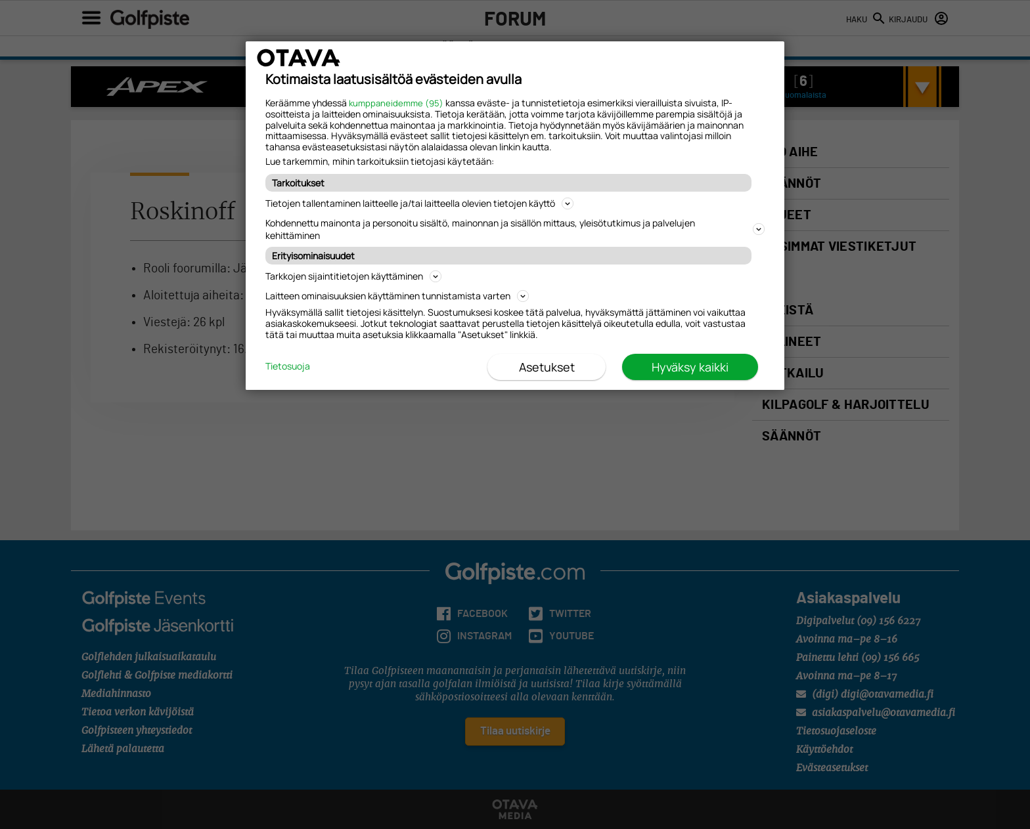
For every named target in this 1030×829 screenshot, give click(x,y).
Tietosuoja (287, 366)
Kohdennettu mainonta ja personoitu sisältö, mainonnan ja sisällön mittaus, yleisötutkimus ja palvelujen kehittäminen (515, 229)
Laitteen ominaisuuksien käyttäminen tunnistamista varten (397, 295)
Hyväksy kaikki (690, 367)
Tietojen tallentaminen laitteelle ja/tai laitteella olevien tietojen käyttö (419, 203)
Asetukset (547, 367)
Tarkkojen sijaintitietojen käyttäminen (353, 276)
